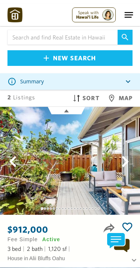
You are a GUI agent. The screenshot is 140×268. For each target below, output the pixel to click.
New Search (70, 57)
